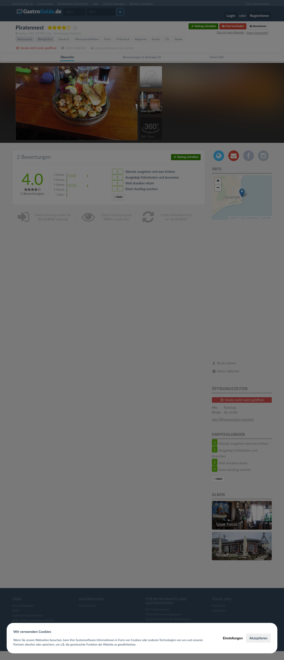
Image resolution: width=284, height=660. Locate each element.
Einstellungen (233, 638)
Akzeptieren (258, 638)
